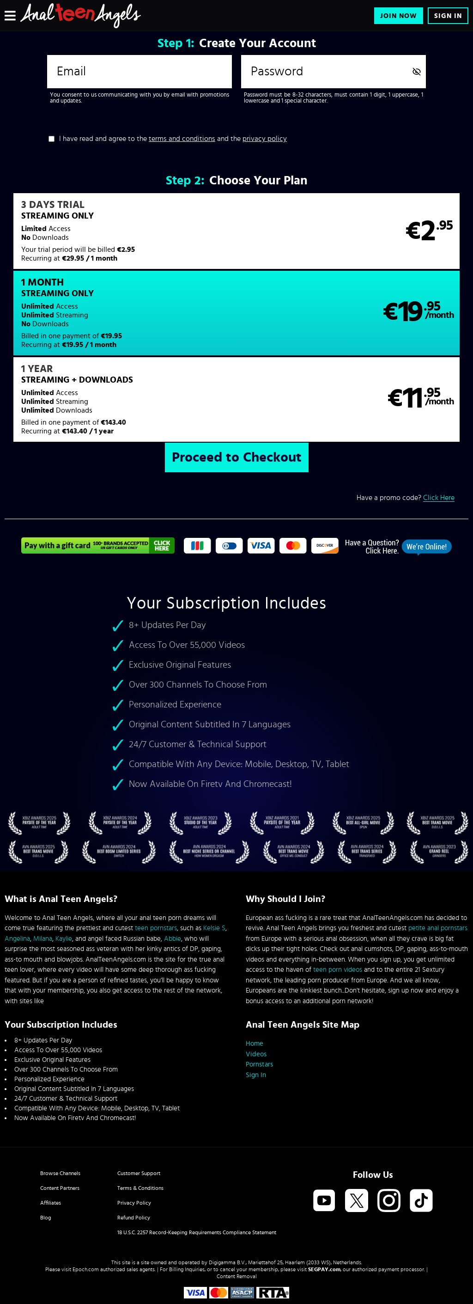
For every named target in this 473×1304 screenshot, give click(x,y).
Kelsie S (214, 885)
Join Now (398, 15)
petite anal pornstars (437, 885)
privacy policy (265, 138)
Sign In (448, 15)
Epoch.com (86, 1227)
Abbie (172, 896)
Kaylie (63, 896)
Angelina (17, 896)
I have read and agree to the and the (173, 138)
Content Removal (237, 1234)
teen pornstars (156, 885)
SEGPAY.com (324, 1227)
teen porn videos (337, 927)
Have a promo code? (406, 425)
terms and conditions (182, 138)
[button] (120, 237)
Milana (42, 896)
